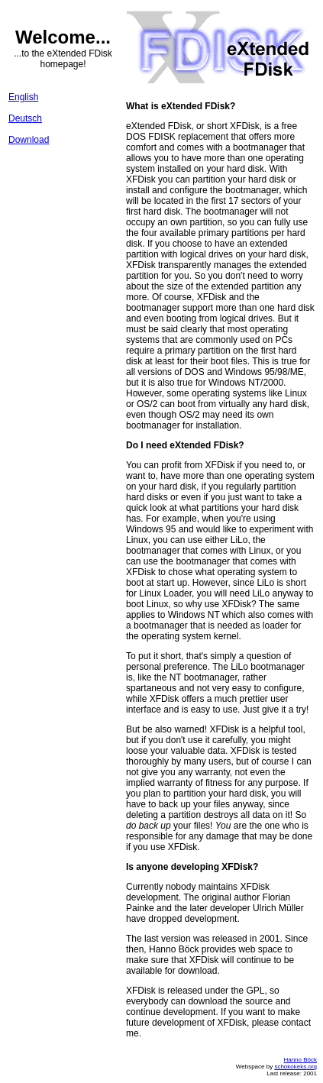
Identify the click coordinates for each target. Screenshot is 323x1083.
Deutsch (25, 118)
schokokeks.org (295, 1066)
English (23, 97)
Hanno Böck (300, 1059)
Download (28, 139)
